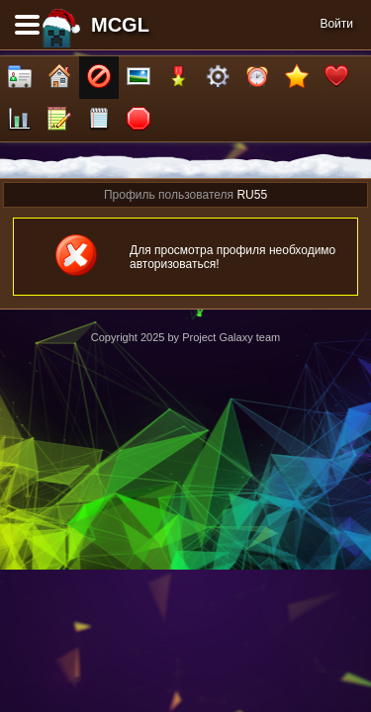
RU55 (251, 195)
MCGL (120, 25)
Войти (336, 24)
